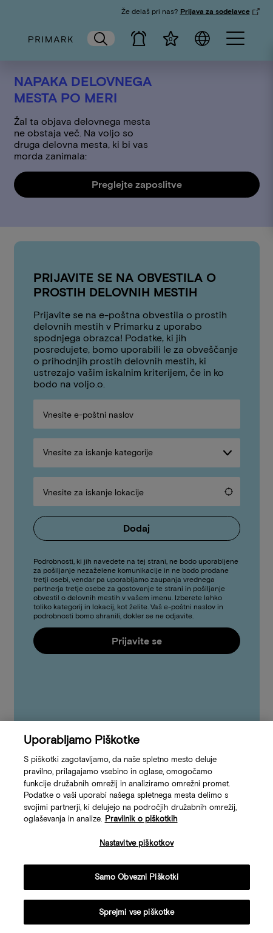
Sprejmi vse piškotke (137, 918)
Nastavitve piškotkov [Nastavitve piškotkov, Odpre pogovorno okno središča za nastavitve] (136, 849)
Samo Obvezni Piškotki (137, 883)
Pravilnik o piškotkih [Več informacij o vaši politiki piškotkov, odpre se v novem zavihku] (141, 824)
